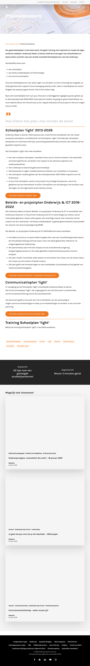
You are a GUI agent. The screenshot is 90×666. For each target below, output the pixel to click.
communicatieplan (30, 341)
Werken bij (33, 642)
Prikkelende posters (40, 645)
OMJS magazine (59, 642)
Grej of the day (54, 645)
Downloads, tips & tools (48, 21)
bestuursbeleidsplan (13, 341)
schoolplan (10, 346)
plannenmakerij (68, 341)
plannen (57, 341)
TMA (29, 645)
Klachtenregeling (53, 648)
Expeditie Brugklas (45, 642)
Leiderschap (10, 25)
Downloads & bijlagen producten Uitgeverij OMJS (28, 648)
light (49, 341)
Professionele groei (49, 453)
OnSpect (64, 645)
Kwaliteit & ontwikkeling (68, 21)
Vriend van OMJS (75, 645)
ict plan (42, 341)
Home (7, 44)
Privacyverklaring (35, 654)
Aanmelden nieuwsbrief (70, 648)
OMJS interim (72, 642)
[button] (83, 7)
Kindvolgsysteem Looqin (17, 645)
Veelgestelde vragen (20, 642)
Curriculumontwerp (21, 606)
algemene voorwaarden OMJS (51, 654)
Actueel (15, 44)
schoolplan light (22, 346)
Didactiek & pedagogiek (16, 453)
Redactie (13, 21)
